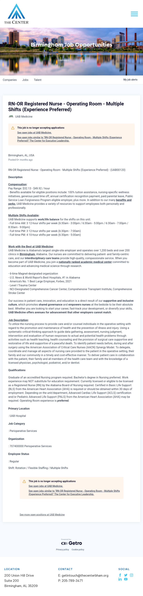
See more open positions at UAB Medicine (42, 514)
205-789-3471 (72, 581)
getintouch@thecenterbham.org (85, 576)
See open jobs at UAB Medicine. (34, 132)
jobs (25, 80)
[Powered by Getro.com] (71, 542)
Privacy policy (62, 549)
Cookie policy (78, 549)
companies (10, 80)
